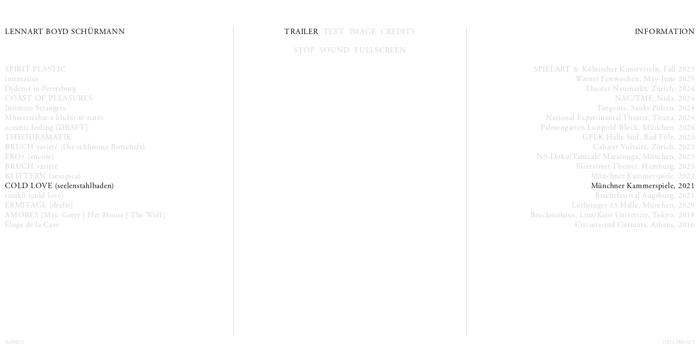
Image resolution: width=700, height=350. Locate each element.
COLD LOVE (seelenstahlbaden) (59, 186)
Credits (398, 32)
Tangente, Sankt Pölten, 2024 (646, 108)
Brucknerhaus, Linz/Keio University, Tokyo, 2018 (612, 215)
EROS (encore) (29, 157)
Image (363, 32)
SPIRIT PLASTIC (35, 69)
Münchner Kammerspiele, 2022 (643, 176)
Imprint (15, 342)
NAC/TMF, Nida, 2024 (655, 98)
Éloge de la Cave (32, 225)
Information (665, 32)
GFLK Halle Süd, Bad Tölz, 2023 (638, 137)
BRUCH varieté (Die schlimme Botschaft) (75, 147)
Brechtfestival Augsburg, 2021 (645, 196)
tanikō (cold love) (34, 196)
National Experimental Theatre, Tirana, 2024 (620, 118)
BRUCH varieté (31, 166)
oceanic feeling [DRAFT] (46, 127)
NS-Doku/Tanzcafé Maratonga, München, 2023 (616, 157)
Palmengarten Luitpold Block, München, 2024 (618, 127)
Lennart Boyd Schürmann (65, 32)
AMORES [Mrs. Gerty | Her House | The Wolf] (85, 215)
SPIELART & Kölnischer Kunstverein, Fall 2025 (614, 69)
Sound (334, 50)
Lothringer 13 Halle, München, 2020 (633, 205)
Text (334, 32)
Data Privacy (679, 342)
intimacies (21, 79)
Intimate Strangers (35, 108)
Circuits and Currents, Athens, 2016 (635, 225)
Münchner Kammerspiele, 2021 (643, 186)
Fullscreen (380, 50)
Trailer (301, 32)
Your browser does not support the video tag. (350, 120)
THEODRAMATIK (38, 137)
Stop (304, 50)
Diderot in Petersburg (40, 89)
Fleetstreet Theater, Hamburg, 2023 (635, 166)
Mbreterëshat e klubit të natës (54, 118)
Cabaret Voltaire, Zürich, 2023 (644, 147)
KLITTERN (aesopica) (43, 176)
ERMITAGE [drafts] (39, 205)
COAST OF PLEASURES (49, 98)
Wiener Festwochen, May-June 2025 (635, 79)
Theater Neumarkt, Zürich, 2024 (640, 89)
